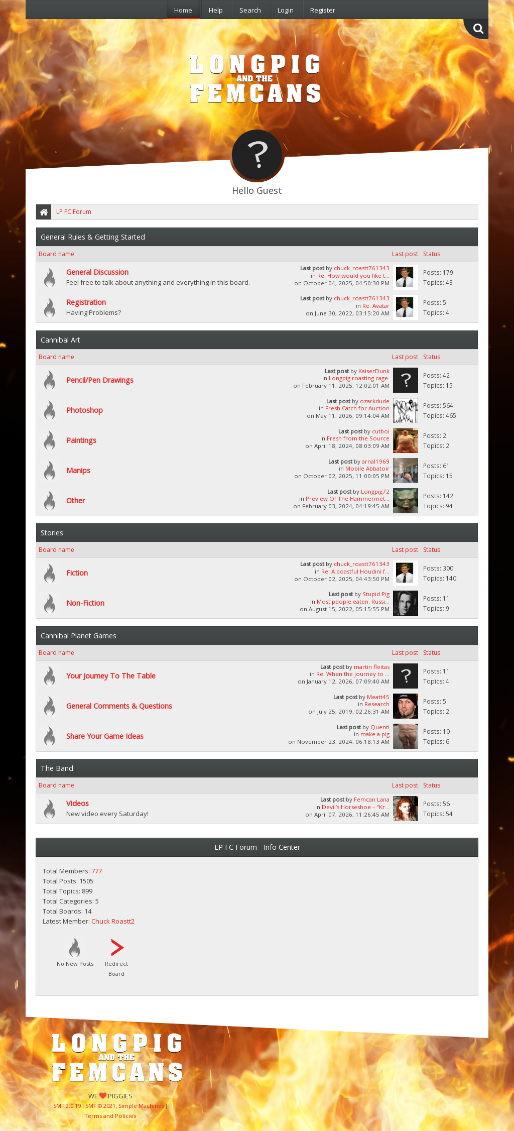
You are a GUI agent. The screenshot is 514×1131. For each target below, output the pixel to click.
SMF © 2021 (100, 1105)
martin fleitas (372, 666)
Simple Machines (141, 1105)
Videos (77, 803)
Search (250, 10)
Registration (86, 302)
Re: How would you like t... (353, 275)
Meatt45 (378, 697)
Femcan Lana (372, 799)
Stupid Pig (376, 594)
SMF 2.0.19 (67, 1105)
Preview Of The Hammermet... (348, 498)
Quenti (380, 727)
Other (75, 500)
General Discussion (97, 272)
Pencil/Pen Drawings (100, 380)
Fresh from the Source (358, 438)
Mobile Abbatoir (367, 468)
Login (286, 10)
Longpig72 (375, 491)
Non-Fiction (85, 603)
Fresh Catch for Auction (357, 408)
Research (377, 704)
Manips (78, 470)
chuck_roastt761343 (362, 268)
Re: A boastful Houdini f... (355, 571)
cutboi (381, 431)
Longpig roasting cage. (359, 378)
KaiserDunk (374, 371)
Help (216, 10)
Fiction (77, 573)
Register (322, 10)
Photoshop (84, 410)
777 (96, 870)
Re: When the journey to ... (353, 673)
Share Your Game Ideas (105, 736)
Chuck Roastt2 (113, 921)
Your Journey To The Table (111, 676)
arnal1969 (376, 461)
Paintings (81, 440)
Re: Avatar (376, 305)
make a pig (375, 734)
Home (183, 10)
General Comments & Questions (119, 706)
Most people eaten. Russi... (353, 601)
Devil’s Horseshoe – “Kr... (356, 807)
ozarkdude (375, 401)
